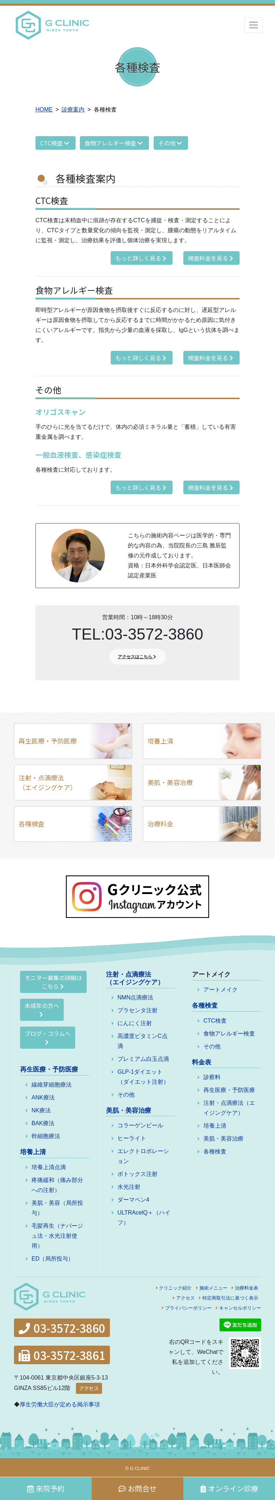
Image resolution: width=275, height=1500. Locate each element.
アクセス (185, 1298)
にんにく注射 (134, 1023)
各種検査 (31, 823)
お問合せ (137, 1488)
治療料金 (160, 823)
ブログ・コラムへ (48, 1037)
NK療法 (41, 1110)
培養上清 (160, 740)
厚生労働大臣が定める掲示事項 (60, 1404)
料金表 (201, 1062)
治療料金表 (246, 1288)
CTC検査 (55, 143)
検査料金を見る (211, 258)
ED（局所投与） (53, 1259)
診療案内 (73, 109)
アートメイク (220, 990)
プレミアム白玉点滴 (143, 1059)
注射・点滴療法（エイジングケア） (48, 782)
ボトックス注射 (137, 1174)
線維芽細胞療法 (52, 1085)
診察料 (212, 1077)
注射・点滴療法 (135, 978)
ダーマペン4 (133, 1200)
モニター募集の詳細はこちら (53, 981)
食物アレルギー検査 (114, 143)
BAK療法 (43, 1123)
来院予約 (45, 1488)
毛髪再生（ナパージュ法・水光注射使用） (57, 1236)
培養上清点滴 (49, 1167)
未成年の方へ (42, 1009)
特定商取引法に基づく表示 (230, 1298)
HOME (44, 109)
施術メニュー (213, 1288)
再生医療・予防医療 (48, 740)
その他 (171, 143)
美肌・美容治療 (170, 782)
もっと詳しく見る (141, 258)
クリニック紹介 (175, 1288)
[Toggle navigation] (253, 25)
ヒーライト (131, 1138)
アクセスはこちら (138, 656)
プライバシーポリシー (188, 1308)
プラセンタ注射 (137, 1010)
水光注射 (128, 1187)
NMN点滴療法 (135, 997)
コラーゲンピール (140, 1125)
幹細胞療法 (46, 1136)
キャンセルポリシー (240, 1308)
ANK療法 (43, 1097)
